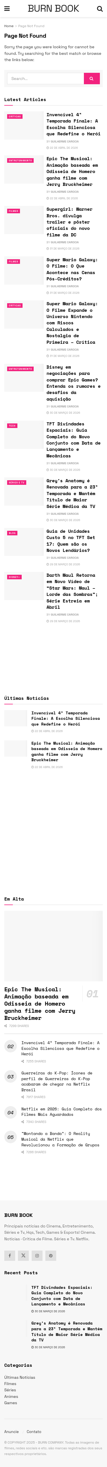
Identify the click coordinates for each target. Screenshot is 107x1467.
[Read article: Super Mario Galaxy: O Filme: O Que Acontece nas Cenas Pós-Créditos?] (24, 270)
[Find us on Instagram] (37, 1256)
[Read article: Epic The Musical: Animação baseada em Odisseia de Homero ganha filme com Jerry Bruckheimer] (24, 169)
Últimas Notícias (19, 1377)
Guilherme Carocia (65, 141)
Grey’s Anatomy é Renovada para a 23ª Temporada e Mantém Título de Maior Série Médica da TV (72, 493)
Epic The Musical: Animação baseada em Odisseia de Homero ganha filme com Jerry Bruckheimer (72, 171)
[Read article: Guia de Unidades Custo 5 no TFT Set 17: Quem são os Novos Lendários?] (24, 542)
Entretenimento (20, 160)
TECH (12, 425)
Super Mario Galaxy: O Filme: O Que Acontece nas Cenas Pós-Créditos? (72, 269)
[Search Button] (100, 8)
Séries (10, 1389)
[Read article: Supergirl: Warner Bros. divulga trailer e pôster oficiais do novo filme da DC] (24, 220)
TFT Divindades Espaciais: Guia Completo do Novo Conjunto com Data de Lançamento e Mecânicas (73, 439)
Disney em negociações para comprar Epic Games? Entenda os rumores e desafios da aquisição (73, 382)
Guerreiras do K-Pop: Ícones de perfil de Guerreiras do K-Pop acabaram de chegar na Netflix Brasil (56, 1081)
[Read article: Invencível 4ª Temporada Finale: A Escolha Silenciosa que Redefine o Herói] (24, 125)
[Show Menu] (7, 8)
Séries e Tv (17, 482)
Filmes (13, 211)
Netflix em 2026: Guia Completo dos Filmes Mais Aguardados (61, 1112)
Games (10, 1402)
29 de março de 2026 (63, 564)
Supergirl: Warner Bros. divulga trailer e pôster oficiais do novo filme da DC (69, 222)
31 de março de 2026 (63, 248)
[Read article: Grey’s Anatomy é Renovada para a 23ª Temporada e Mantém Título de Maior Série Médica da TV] (24, 491)
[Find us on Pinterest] (50, 1256)
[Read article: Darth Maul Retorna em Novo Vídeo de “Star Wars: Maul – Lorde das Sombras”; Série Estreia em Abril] (24, 586)
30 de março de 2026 (63, 413)
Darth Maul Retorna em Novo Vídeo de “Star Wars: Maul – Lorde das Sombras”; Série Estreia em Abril (72, 591)
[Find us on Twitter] (23, 1256)
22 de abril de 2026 (62, 148)
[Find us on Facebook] (9, 1256)
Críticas (15, 116)
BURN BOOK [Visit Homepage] (53, 8)
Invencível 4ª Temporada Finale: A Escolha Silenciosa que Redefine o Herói (73, 124)
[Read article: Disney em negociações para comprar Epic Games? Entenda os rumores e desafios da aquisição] (24, 378)
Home (9, 26)
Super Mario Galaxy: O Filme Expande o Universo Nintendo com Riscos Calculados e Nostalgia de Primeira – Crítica (72, 322)
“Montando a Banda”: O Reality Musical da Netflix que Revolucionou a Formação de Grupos (60, 1139)
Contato (34, 1431)
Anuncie (11, 1431)
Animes (11, 1396)
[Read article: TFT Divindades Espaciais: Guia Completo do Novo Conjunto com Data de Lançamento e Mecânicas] (24, 435)
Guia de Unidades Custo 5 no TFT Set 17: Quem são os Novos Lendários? (71, 541)
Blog (12, 533)
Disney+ (14, 577)
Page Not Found (31, 26)
